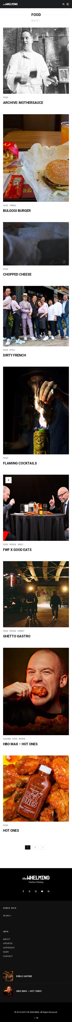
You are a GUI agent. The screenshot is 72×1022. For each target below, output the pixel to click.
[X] (29, 891)
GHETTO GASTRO (16, 636)
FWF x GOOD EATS (17, 550)
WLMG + (7, 915)
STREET (21, 631)
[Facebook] (23, 891)
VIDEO (20, 544)
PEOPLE (13, 544)
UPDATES (8, 943)
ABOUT (6, 939)
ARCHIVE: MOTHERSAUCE (23, 103)
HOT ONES (11, 830)
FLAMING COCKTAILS (20, 463)
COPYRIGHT (9, 948)
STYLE (12, 350)
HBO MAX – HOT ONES (20, 744)
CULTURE (7, 739)
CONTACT (8, 956)
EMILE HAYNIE (24, 976)
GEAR (6, 952)
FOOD (5, 97)
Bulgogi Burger (17, 211)
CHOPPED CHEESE (17, 274)
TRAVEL (13, 205)
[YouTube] (42, 891)
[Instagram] (36, 891)
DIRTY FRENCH (14, 355)
